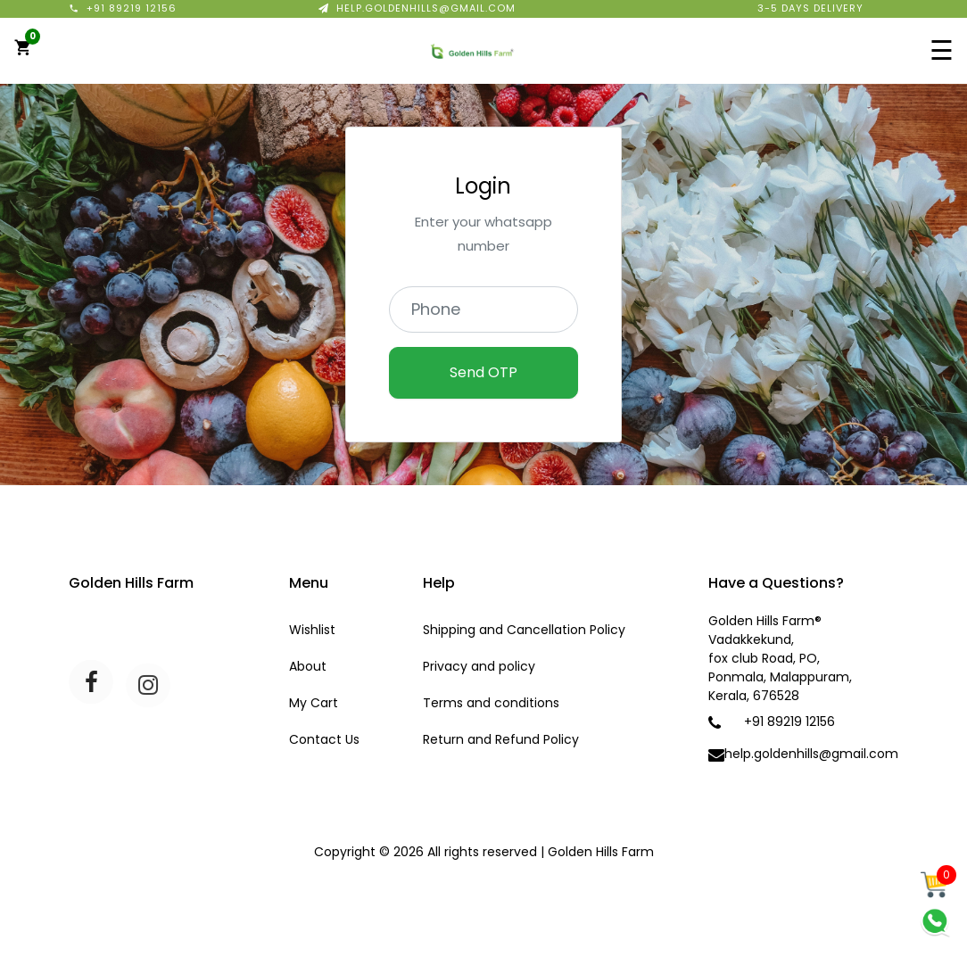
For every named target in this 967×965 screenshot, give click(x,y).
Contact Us (324, 739)
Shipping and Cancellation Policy (524, 630)
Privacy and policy (479, 666)
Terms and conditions (491, 703)
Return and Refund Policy (501, 739)
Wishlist (312, 630)
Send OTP (483, 372)
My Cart (313, 703)
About (307, 666)
